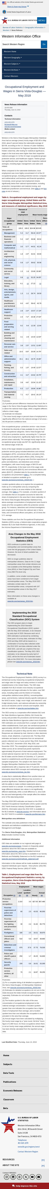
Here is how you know (16, 6)
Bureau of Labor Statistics (13, 27)
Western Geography (12, 57)
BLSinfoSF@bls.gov (11, 124)
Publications (9, 1081)
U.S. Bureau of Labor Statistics (22, 20)
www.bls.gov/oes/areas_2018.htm (20, 601)
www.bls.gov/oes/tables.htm (28, 708)
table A (37, 189)
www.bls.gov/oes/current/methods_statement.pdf (20, 859)
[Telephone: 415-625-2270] (33, 1142)
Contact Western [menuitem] (11, 76)
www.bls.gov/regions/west (13, 126)
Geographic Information (34, 27)
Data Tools (8, 1073)
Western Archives (11, 70)
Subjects (7, 1064)
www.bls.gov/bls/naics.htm (35, 814)
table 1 (26, 475)
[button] (43, 1160)
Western (6, 30)
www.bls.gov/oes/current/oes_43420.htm (17, 480)
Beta (5, 1108)
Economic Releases (12, 1090)
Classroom (8, 1099)
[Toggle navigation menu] (41, 20)
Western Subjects (11, 64)
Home (6, 1055)
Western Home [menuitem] (10, 51)
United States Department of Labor (16, 12)
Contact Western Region (28, 1151)
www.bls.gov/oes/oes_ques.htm (14, 851)
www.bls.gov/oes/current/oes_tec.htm (16, 772)
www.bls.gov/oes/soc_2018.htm (28, 662)
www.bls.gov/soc (22, 812)
